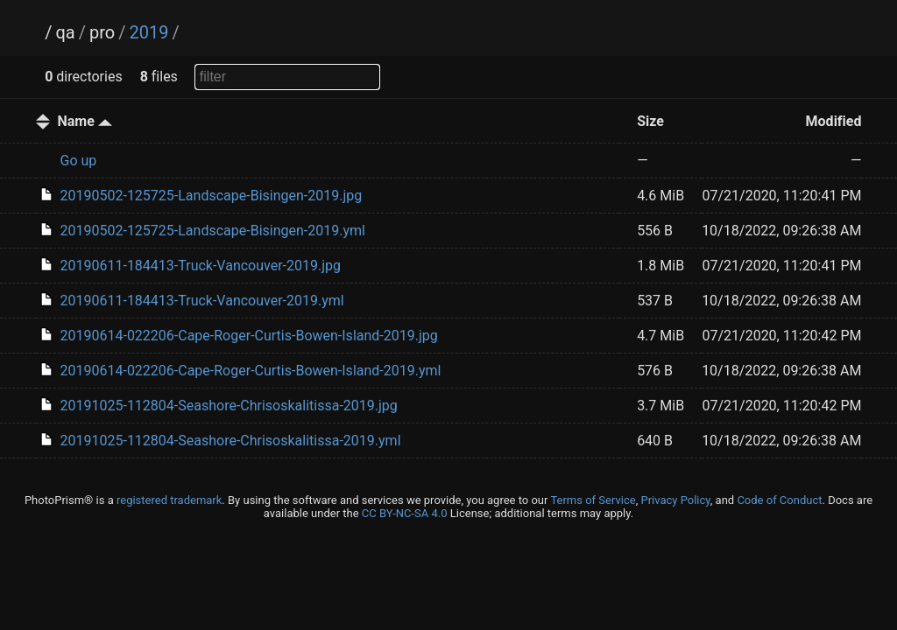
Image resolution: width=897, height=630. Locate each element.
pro (102, 32)
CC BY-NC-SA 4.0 (405, 513)
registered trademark (169, 500)
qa (64, 32)
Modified (834, 121)
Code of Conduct (779, 500)
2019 (148, 32)
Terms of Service (592, 500)
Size (650, 121)
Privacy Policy (675, 500)
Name (85, 121)
